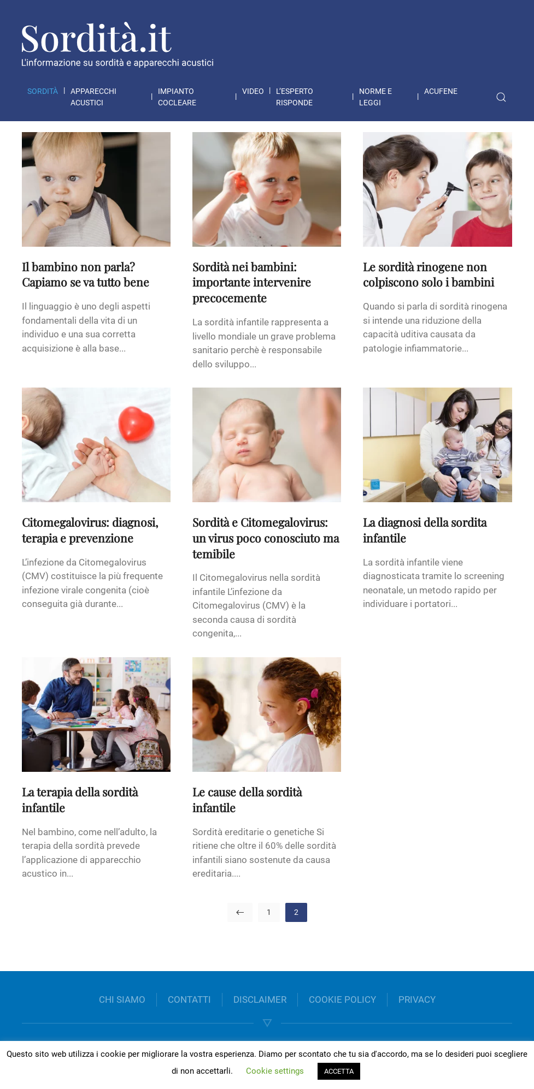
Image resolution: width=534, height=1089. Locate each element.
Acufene (440, 91)
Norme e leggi (375, 97)
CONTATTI (189, 999)
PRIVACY (417, 999)
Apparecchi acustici (93, 97)
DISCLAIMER (259, 999)
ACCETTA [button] (339, 1071)
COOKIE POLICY (342, 999)
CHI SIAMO (122, 999)
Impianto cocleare (177, 97)
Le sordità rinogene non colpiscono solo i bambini (428, 274)
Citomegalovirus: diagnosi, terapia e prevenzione (90, 529)
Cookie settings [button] (275, 1071)
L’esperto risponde (294, 97)
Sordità (42, 91)
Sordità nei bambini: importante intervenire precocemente (251, 282)
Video (253, 91)
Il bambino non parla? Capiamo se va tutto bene (85, 274)
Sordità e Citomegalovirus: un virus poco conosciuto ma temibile (265, 537)
